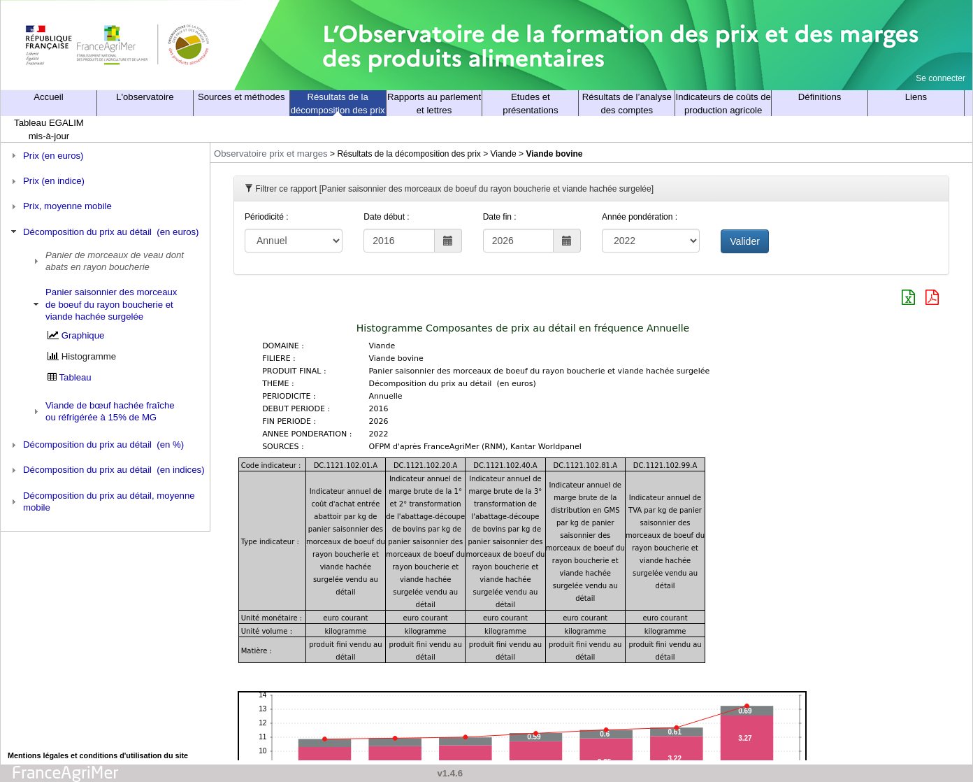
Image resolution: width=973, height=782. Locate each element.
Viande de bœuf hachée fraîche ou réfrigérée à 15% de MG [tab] (102, 411)
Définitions (820, 97)
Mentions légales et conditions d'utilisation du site (98, 755)
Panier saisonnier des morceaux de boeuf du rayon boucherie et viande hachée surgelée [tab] (104, 304)
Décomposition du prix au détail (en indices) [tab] (106, 470)
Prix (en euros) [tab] (46, 155)
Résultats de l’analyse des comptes (627, 103)
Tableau (75, 377)
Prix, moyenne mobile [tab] (60, 206)
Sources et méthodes (241, 97)
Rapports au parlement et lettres (434, 103)
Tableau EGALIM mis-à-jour (49, 129)
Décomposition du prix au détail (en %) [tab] (96, 444)
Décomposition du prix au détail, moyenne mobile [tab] (101, 501)
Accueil (49, 97)
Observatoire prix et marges (271, 153)
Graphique (83, 335)
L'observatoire (144, 97)
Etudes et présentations (530, 103)
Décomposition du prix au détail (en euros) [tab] (103, 231)
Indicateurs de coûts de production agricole (723, 103)
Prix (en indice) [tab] (46, 181)
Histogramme (89, 356)
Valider (745, 241)
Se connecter (940, 78)
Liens (916, 97)
